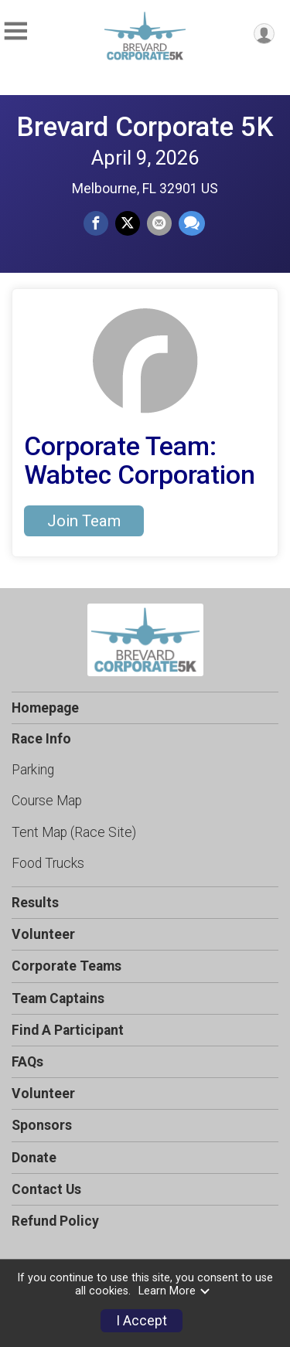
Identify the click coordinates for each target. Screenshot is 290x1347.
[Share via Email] (159, 223)
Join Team (84, 521)
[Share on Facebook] (96, 223)
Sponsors (42, 1125)
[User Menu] (264, 33)
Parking (33, 769)
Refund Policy (55, 1221)
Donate (34, 1157)
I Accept (141, 1320)
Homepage (45, 708)
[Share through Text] (192, 223)
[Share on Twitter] (127, 223)
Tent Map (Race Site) (74, 832)
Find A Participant (68, 1030)
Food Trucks (48, 863)
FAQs (27, 1062)
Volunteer (43, 934)
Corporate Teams (66, 966)
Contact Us (46, 1189)
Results (35, 902)
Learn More (174, 1291)
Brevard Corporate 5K (145, 127)
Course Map (47, 800)
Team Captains (58, 998)
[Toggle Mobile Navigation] (15, 31)
